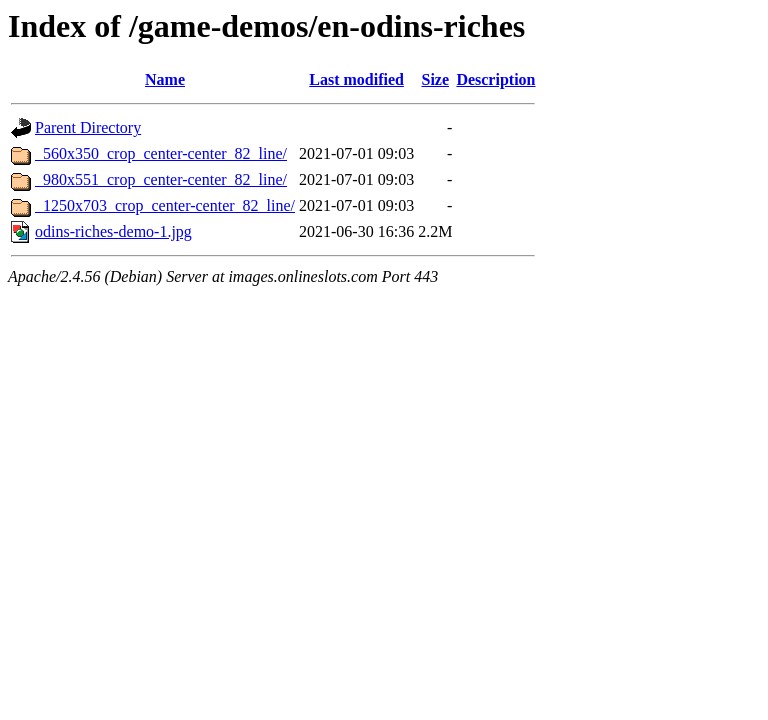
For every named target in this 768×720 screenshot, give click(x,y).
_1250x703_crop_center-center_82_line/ (165, 205)
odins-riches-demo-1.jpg (113, 231)
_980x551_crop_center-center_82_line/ (161, 179)
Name (165, 79)
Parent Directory (88, 127)
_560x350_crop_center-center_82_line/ (161, 153)
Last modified (356, 79)
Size (435, 79)
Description (495, 79)
